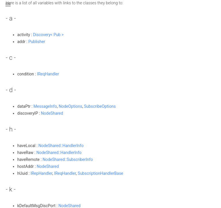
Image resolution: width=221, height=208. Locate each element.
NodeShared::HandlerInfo (61, 145)
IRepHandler (41, 173)
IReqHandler (48, 74)
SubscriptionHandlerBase (100, 173)
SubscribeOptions (100, 106)
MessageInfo (45, 106)
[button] (8, 8)
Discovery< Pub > (48, 34)
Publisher (36, 41)
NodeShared (52, 113)
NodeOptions (70, 106)
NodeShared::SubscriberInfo (68, 159)
